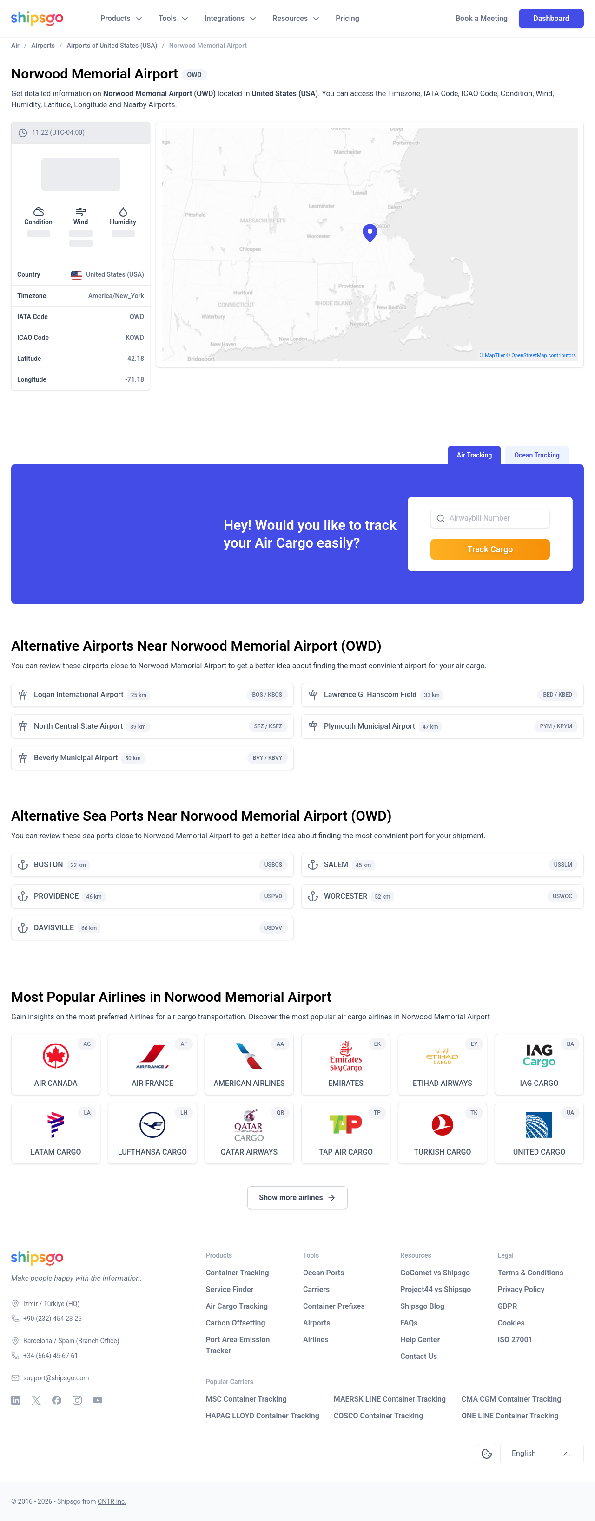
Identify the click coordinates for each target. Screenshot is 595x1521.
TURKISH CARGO (442, 1152)
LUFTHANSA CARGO (152, 1152)
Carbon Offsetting (235, 1323)
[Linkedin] (15, 1400)
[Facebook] (56, 1400)
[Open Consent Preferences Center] (486, 1453)
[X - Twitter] (36, 1400)
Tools (168, 18)
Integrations (225, 18)
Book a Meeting (482, 18)
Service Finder (230, 1289)
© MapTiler (492, 356)
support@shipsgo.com (56, 1378)
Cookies (511, 1323)
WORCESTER (345, 896)
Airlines (316, 1339)
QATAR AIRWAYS (249, 1152)
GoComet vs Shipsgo (435, 1272)
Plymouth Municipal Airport (369, 726)
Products (115, 18)
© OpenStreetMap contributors (541, 356)
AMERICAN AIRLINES (248, 1083)
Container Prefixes (334, 1306)
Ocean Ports (323, 1272)
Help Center (420, 1339)
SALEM (336, 864)
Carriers (316, 1289)
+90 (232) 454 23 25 (52, 1318)
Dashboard (551, 18)
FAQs (408, 1323)
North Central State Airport (78, 726)
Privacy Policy (521, 1289)
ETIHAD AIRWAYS (442, 1083)
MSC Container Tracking (246, 1399)
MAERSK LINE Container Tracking (390, 1399)
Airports (316, 1323)
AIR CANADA (55, 1083)
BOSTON (48, 864)
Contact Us (418, 1356)
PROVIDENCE (56, 896)
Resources (290, 18)
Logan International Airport (79, 694)
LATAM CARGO (55, 1152)
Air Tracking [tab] (474, 455)
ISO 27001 (515, 1339)
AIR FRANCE (152, 1083)
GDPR (507, 1306)
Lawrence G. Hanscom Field (370, 694)
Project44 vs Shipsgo (435, 1289)
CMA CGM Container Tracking (511, 1399)
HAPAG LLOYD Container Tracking (262, 1415)
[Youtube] (97, 1400)
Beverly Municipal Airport (76, 757)
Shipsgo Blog (422, 1306)
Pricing (347, 18)
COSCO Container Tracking (378, 1415)
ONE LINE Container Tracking (510, 1415)
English (542, 1453)
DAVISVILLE (54, 927)
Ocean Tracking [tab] (537, 455)
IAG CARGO (539, 1083)
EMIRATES (346, 1083)
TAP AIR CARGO (346, 1152)
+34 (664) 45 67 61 (50, 1355)
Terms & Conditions (530, 1272)
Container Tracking (237, 1272)
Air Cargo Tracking (237, 1306)
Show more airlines (297, 1197)
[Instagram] (77, 1400)
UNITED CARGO (539, 1152)
